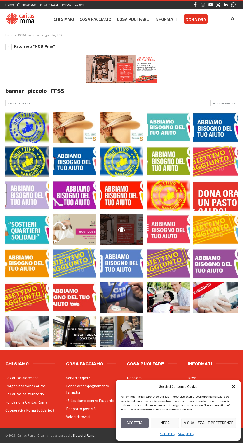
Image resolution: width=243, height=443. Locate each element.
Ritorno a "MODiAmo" (30, 46)
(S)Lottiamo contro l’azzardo (90, 400)
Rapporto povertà (81, 408)
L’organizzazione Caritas (25, 385)
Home (9, 4)
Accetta (134, 423)
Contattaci (49, 4)
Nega (165, 423)
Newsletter (27, 4)
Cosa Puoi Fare (133, 19)
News (192, 377)
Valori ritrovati (78, 416)
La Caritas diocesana (21, 377)
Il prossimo (224, 103)
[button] (233, 386)
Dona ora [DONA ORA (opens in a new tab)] (196, 19)
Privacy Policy (186, 434)
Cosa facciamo (95, 19)
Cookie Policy (167, 434)
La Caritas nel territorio (24, 393)
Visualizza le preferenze (208, 423)
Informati (165, 19)
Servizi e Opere (78, 377)
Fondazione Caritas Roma (26, 402)
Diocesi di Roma (84, 435)
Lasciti (79, 4)
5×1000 (66, 4)
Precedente (19, 103)
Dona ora (134, 377)
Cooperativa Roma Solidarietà (29, 410)
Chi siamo (64, 19)
